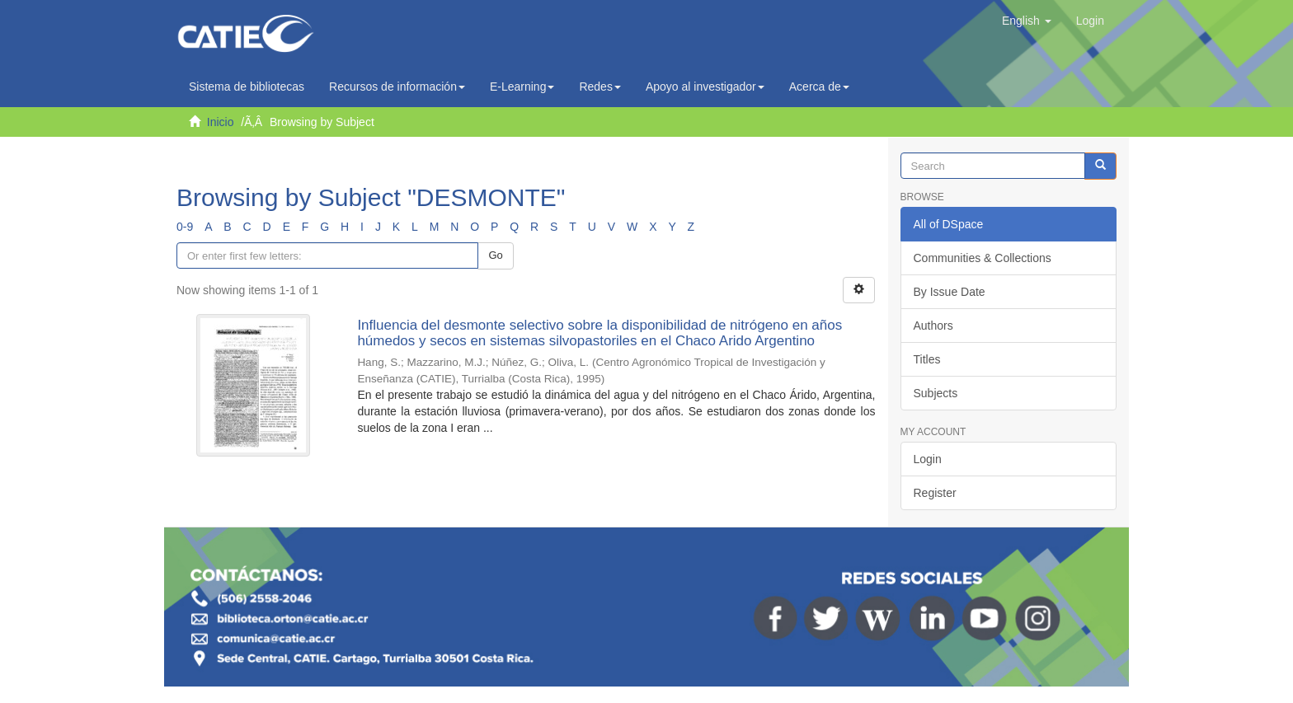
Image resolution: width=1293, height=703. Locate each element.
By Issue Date (949, 291)
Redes (599, 86)
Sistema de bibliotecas (246, 86)
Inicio (220, 122)
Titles (927, 359)
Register (935, 492)
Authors (933, 325)
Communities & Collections (982, 258)
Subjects (936, 393)
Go (495, 255)
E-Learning (522, 86)
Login (928, 459)
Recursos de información (397, 86)
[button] (1027, 20)
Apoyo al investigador (705, 86)
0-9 (184, 226)
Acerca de (819, 86)
